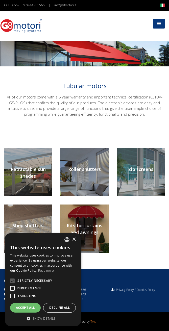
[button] (43, 318)
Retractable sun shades (28, 172)
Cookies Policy (145, 290)
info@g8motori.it (65, 5)
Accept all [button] (25, 307)
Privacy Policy (125, 290)
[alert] (43, 279)
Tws (93, 321)
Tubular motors (84, 86)
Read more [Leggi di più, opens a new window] (46, 270)
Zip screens (140, 169)
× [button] (74, 239)
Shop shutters (28, 225)
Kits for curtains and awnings (84, 228)
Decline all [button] (59, 307)
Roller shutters (84, 169)
